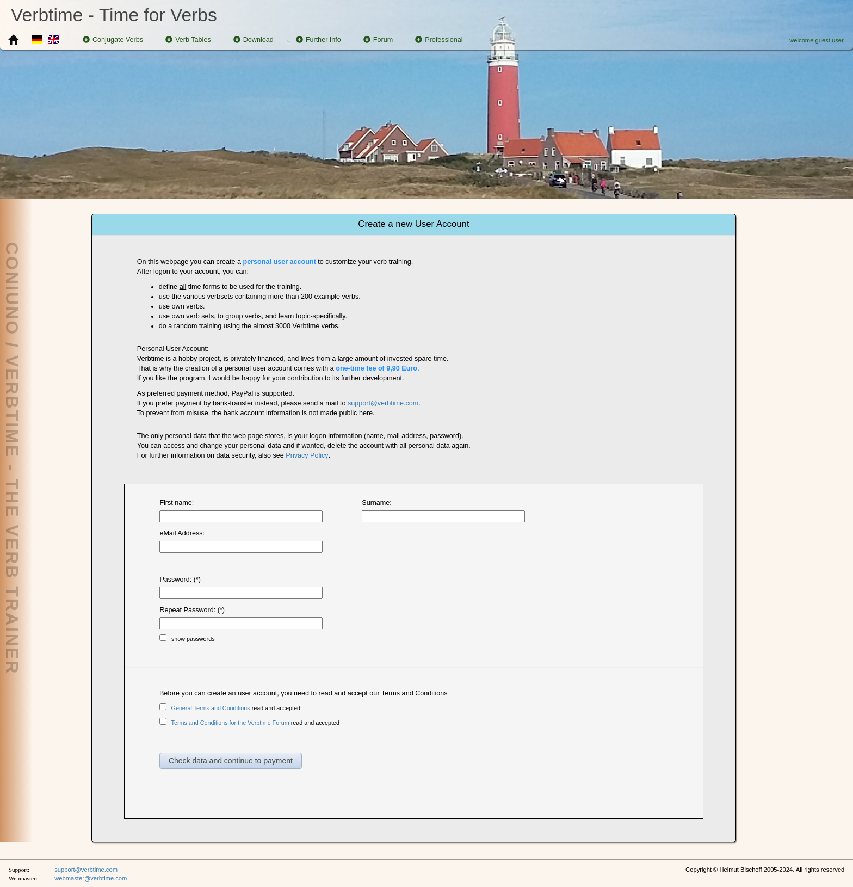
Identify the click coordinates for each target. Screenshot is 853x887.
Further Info (318, 40)
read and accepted (235, 708)
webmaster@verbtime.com (90, 878)
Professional (438, 40)
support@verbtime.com (383, 403)
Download (253, 40)
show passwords (193, 639)
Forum (378, 40)
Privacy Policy (307, 455)
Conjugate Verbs (113, 40)
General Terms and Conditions (210, 708)
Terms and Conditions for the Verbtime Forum (230, 722)
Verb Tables (188, 40)
